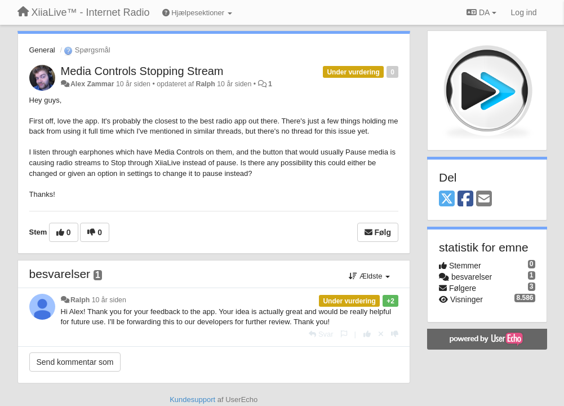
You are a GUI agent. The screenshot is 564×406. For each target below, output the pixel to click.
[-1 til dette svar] (394, 334)
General (42, 50)
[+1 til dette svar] (367, 334)
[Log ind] (524, 12)
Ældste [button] (369, 276)
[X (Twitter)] (447, 199)
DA (481, 12)
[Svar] (321, 334)
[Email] (484, 199)
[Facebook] (465, 199)
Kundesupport (192, 399)
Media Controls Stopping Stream (142, 71)
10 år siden (109, 300)
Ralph (205, 84)
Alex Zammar (92, 84)
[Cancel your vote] (381, 334)
